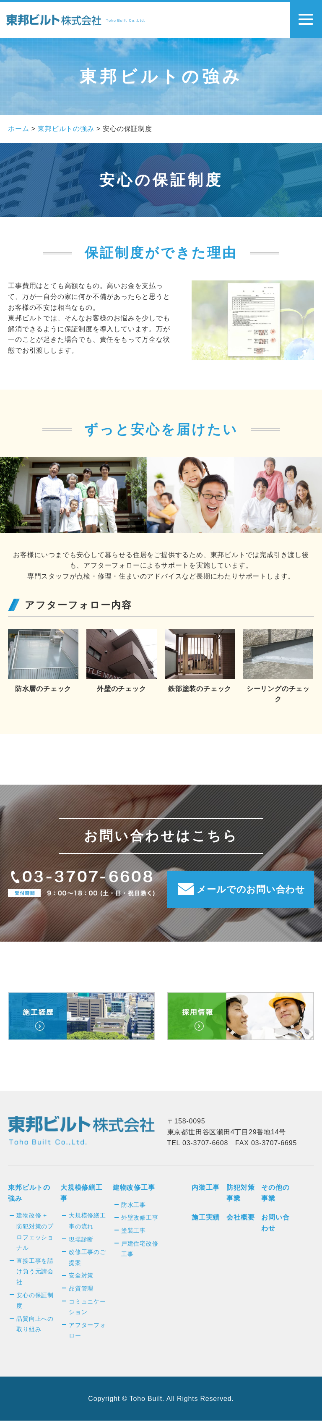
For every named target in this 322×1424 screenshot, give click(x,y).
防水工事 (133, 1207)
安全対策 (81, 1278)
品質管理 (81, 1291)
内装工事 (206, 1190)
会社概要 (240, 1220)
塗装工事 (133, 1233)
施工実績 (206, 1220)
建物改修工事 (134, 1190)
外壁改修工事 (139, 1220)
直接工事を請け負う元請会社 (35, 1274)
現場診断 (81, 1242)
